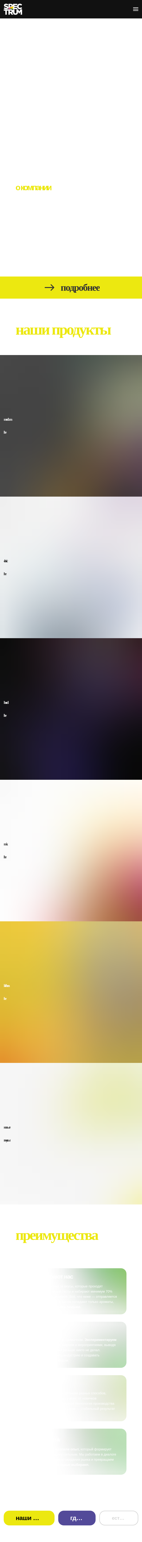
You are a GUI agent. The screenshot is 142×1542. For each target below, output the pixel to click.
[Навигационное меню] (135, 9)
